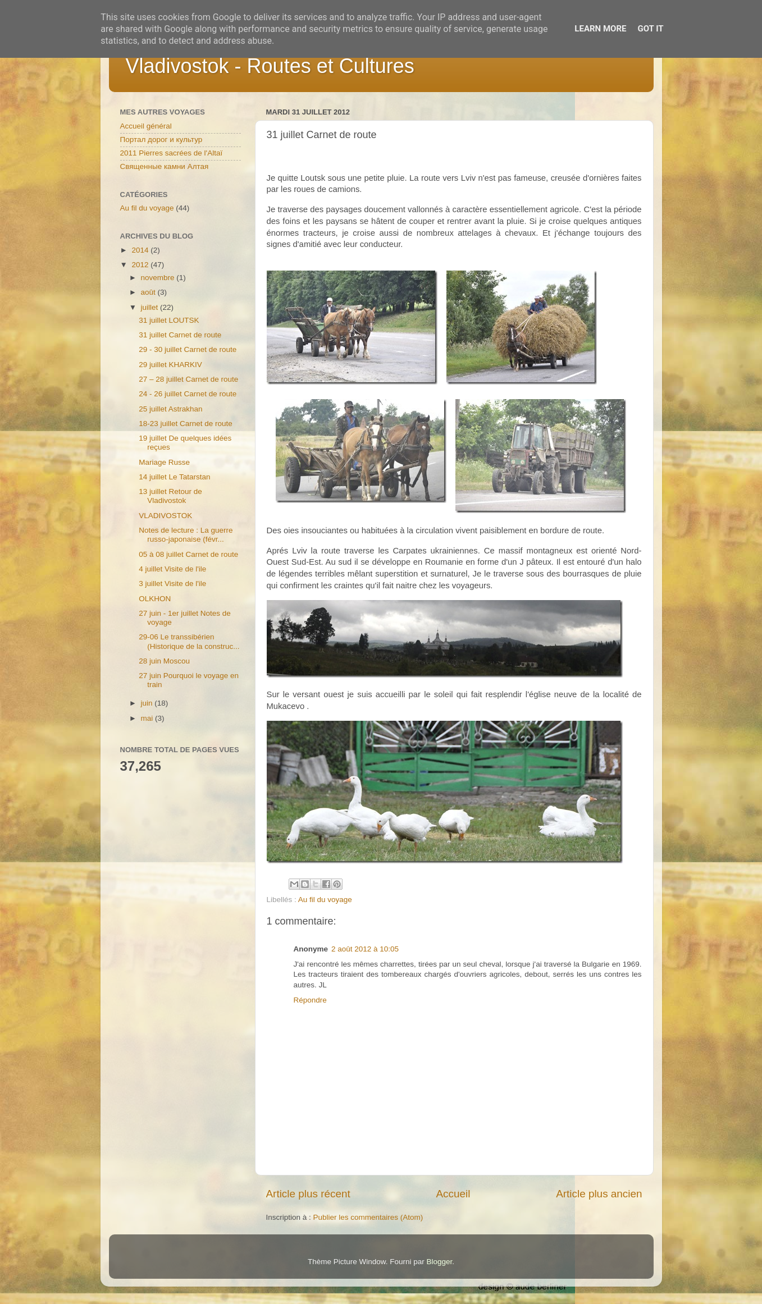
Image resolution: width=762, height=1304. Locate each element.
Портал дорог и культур (161, 139)
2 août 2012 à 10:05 (365, 949)
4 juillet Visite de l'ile (172, 569)
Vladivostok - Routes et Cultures (270, 65)
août (149, 292)
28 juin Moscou (164, 661)
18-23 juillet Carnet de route (185, 423)
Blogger (440, 1261)
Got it (650, 29)
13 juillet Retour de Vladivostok (170, 496)
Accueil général (146, 126)
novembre (159, 277)
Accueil (453, 1194)
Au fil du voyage (325, 899)
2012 (140, 264)
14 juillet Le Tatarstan (174, 477)
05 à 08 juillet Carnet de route (188, 554)
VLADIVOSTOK (165, 515)
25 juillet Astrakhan (170, 409)
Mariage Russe (164, 462)
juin (148, 703)
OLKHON (155, 598)
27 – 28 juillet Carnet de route (188, 379)
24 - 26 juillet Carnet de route (187, 394)
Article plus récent (308, 1194)
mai (148, 718)
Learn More (600, 29)
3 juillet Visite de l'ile (172, 583)
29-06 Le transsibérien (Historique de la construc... (189, 641)
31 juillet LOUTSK (169, 320)
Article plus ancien (599, 1194)
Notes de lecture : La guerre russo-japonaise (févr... (185, 534)
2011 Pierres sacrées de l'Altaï (171, 153)
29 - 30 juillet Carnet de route (187, 349)
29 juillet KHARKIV (170, 364)
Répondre (310, 1000)
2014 (140, 250)
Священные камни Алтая (164, 166)
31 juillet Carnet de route (180, 335)
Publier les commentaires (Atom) (368, 1217)
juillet (151, 307)
